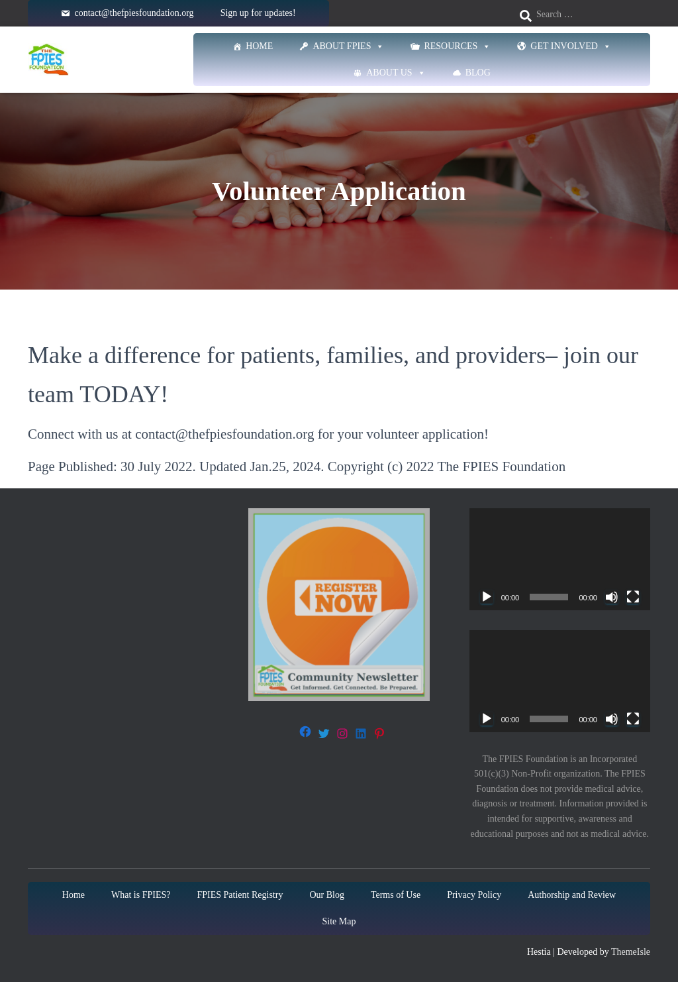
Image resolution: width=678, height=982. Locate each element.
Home (259, 46)
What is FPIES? (140, 895)
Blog (478, 73)
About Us (395, 73)
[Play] (486, 597)
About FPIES (348, 46)
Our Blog (326, 895)
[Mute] (611, 597)
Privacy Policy (474, 895)
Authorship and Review (572, 895)
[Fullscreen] (633, 597)
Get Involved (570, 46)
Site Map (339, 921)
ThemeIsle (630, 952)
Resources (457, 46)
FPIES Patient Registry (240, 895)
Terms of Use (395, 895)
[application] (559, 559)
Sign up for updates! (258, 13)
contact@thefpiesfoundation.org (133, 13)
